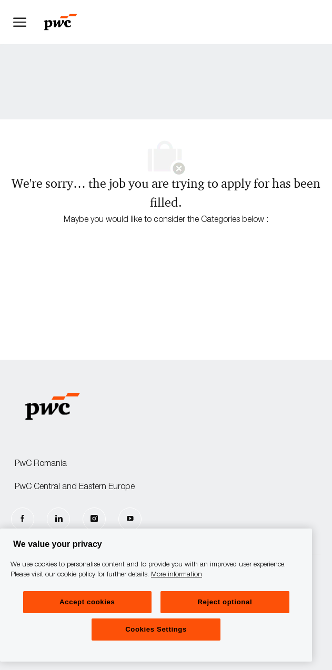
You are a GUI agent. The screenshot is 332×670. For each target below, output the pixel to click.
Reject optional (224, 602)
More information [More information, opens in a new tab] (176, 575)
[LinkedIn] (58, 519)
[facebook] (22, 519)
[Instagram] (94, 519)
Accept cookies (87, 602)
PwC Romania (41, 464)
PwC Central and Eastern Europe (75, 487)
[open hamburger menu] (19, 22)
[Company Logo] (66, 22)
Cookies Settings (156, 629)
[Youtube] (130, 519)
